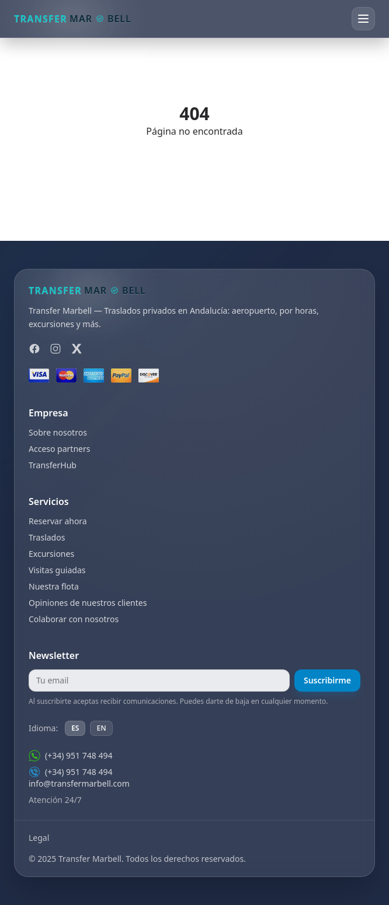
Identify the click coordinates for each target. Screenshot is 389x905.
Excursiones (51, 553)
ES (75, 728)
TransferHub (53, 465)
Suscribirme (327, 680)
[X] (76, 349)
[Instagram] (55, 349)
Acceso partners (59, 448)
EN (101, 728)
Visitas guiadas (57, 570)
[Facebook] (34, 349)
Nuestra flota (54, 586)
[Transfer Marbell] (72, 19)
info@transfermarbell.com (79, 783)
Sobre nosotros (58, 432)
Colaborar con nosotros (74, 619)
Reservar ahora (58, 521)
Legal (39, 837)
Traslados (47, 537)
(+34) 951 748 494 (70, 756)
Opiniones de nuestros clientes (88, 602)
